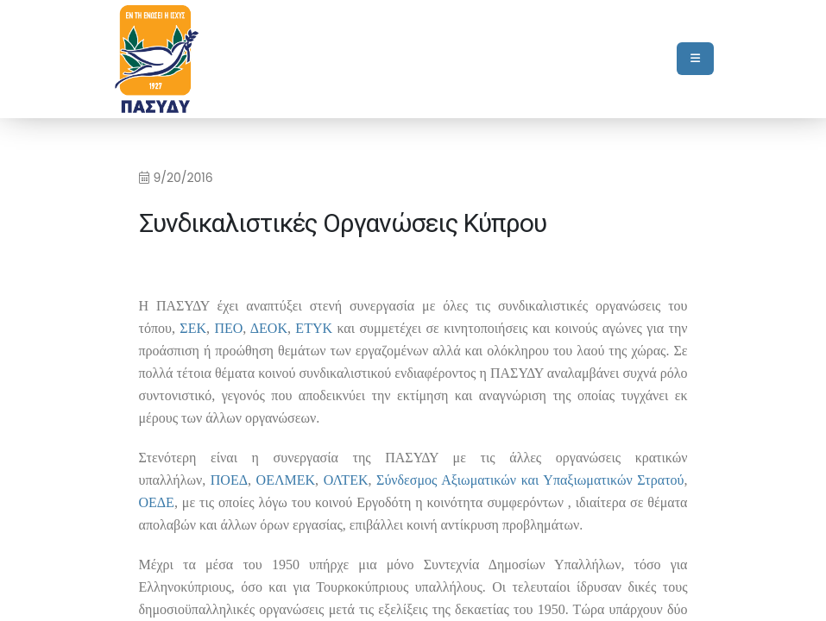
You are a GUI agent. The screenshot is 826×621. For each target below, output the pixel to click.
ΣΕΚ (193, 328)
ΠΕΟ (228, 328)
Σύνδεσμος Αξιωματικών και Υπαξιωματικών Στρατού (530, 480)
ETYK (313, 328)
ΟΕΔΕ (156, 502)
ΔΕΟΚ (268, 328)
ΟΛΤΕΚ (346, 480)
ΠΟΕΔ (229, 480)
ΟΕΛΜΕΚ (285, 480)
